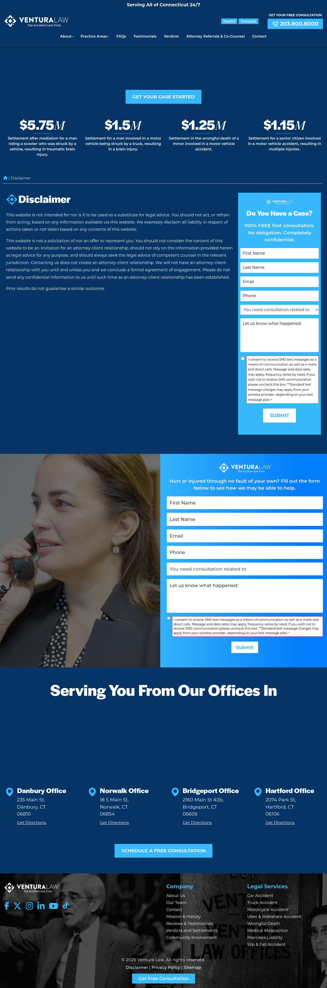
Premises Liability (265, 937)
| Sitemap (191, 967)
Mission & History (183, 916)
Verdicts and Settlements (192, 930)
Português (248, 21)
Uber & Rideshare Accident (274, 916)
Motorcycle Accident (268, 909)
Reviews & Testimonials (189, 923)
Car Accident (260, 895)
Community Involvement (191, 937)
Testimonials (145, 36)
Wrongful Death (263, 923)
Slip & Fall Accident (266, 944)
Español (230, 21)
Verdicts (171, 36)
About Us (175, 895)
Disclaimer (137, 967)
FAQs (122, 36)
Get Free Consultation (163, 978)
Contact (258, 36)
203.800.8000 (295, 23)
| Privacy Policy (164, 967)
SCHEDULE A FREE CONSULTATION (163, 850)
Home (5, 174)
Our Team (176, 902)
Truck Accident (262, 902)
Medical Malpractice (267, 930)
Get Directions (31, 822)
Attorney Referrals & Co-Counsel (215, 36)
